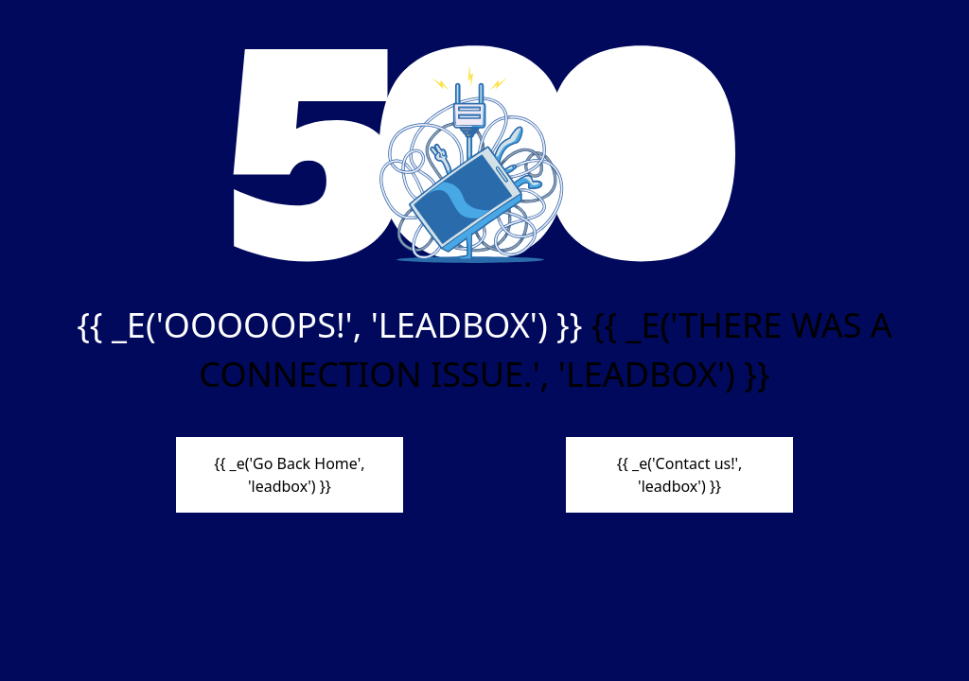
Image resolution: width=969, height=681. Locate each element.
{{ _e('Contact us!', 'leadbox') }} (680, 475)
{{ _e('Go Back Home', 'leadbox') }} (289, 475)
